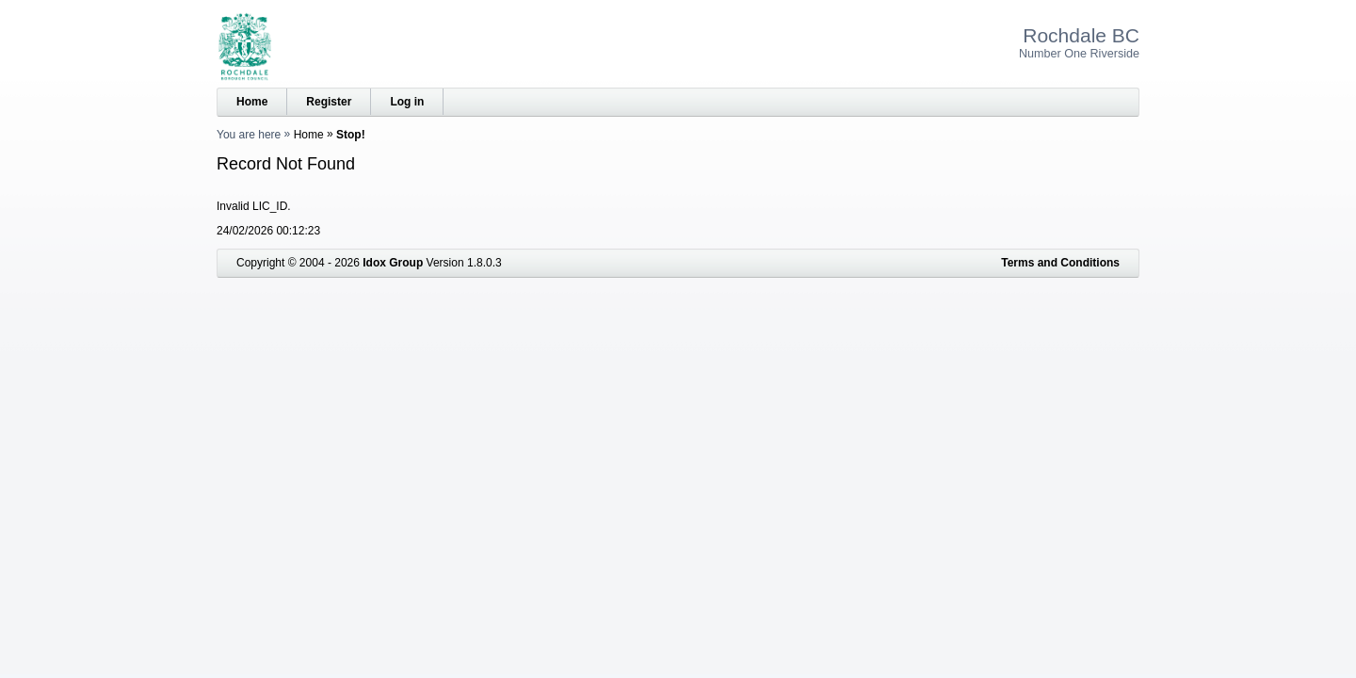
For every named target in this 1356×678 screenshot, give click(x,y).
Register (328, 101)
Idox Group (393, 262)
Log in (407, 101)
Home (251, 101)
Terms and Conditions (1060, 262)
